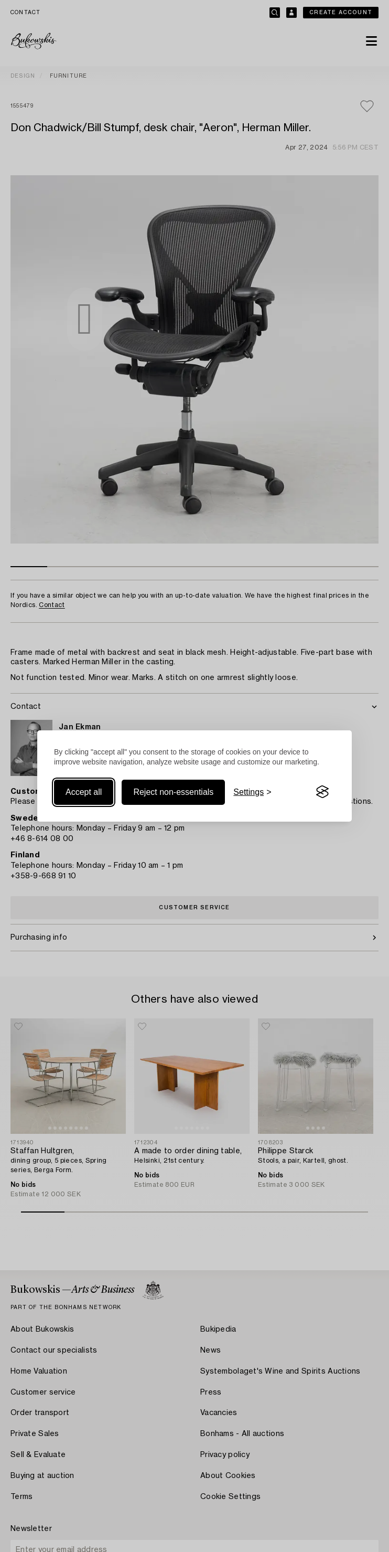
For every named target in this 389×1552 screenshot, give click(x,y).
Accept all (84, 792)
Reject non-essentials (173, 792)
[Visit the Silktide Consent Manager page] (322, 792)
